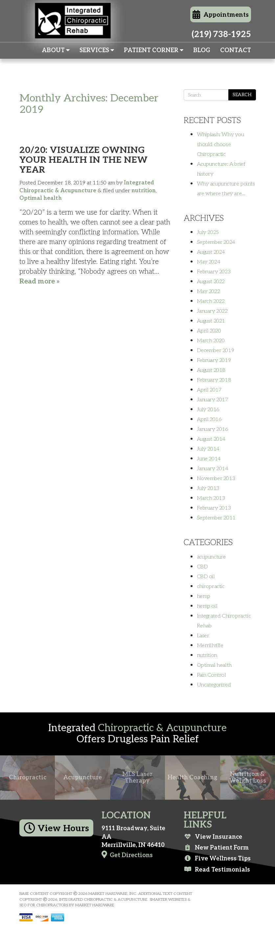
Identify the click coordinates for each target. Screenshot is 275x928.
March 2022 (211, 301)
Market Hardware (94, 905)
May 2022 (208, 291)
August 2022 (211, 281)
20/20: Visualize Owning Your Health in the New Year (83, 160)
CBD (202, 566)
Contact (235, 50)
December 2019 (215, 350)
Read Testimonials (217, 869)
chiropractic (211, 586)
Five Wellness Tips (217, 858)
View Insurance (213, 836)
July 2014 (208, 449)
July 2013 (208, 488)
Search (242, 94)
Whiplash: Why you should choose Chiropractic (220, 144)
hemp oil (207, 606)
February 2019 (214, 360)
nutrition (143, 190)
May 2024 (208, 262)
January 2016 (212, 429)
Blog (201, 50)
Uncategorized (214, 685)
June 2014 (209, 458)
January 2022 (212, 311)
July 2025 (208, 232)
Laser (203, 635)
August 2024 (211, 252)
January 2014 (212, 468)
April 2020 (209, 330)
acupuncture (211, 557)
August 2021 (211, 321)
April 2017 (209, 390)
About (56, 50)
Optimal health (40, 198)
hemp (203, 596)
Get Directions (127, 854)
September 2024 (216, 242)
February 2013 (214, 508)
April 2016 (209, 419)
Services (97, 50)
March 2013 (211, 498)
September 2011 (216, 518)
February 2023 (214, 271)
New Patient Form (216, 847)
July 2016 (208, 409)
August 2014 (211, 439)
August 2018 (211, 370)
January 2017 (212, 399)
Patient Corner (153, 50)
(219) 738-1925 (221, 34)
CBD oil (206, 576)
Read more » (39, 281)
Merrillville (210, 645)
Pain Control (211, 675)
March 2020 (211, 340)
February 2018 (214, 380)
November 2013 (216, 478)
